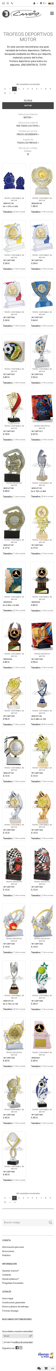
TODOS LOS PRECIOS (28, 143)
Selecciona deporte (28, 114)
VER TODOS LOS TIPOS (28, 126)
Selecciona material (28, 123)
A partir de (28, 139)
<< (5, 89)
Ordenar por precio (28, 131)
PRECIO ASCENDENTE (28, 134)
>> (15, 93)
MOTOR (28, 117)
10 (5, 93)
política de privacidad (23, 1342)
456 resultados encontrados (28, 84)
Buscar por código (28, 148)
